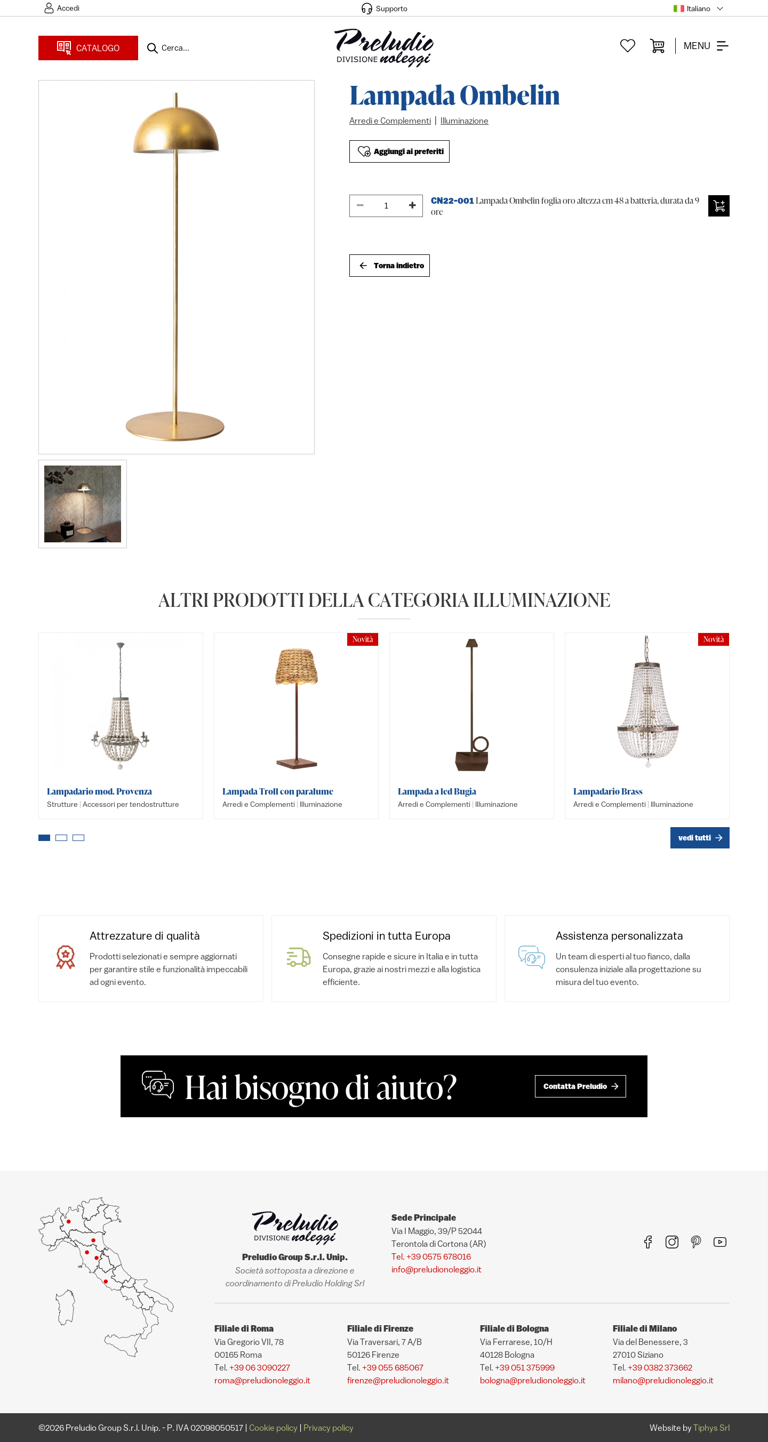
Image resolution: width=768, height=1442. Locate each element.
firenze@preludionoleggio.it (398, 1380)
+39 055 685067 (392, 1367)
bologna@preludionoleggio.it (533, 1380)
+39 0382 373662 (660, 1367)
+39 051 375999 (525, 1367)
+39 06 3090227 (259, 1367)
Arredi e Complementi (390, 120)
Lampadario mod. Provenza (99, 791)
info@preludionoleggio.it (436, 1269)
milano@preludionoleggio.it (663, 1380)
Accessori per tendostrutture (131, 804)
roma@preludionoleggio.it (262, 1380)
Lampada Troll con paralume (277, 791)
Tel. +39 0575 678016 (431, 1256)
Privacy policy (328, 1427)
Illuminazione (465, 120)
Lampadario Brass (608, 791)
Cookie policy (273, 1427)
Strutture (62, 804)
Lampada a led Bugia (437, 791)
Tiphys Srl (711, 1427)
